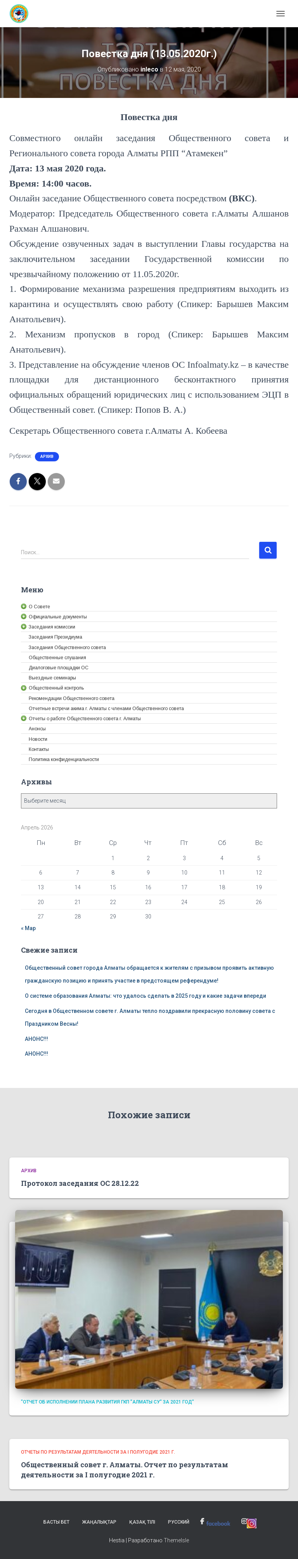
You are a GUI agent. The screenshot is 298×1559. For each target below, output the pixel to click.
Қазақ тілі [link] (142, 1522)
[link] (22, 13)
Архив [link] (47, 456)
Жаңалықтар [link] (99, 1522)
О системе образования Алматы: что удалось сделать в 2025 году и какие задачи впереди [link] (145, 996)
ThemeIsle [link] (176, 1540)
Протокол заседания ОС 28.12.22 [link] (80, 1183)
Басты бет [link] (56, 1522)
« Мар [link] (28, 928)
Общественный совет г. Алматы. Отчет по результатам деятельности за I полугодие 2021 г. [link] (124, 1469)
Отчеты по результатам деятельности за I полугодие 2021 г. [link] (98, 1452)
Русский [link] (178, 1522)
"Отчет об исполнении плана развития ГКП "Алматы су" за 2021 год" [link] (107, 1402)
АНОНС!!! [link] (36, 1039)
